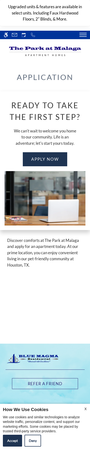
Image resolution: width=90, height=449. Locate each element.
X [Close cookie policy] (85, 409)
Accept (12, 441)
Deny (33, 441)
